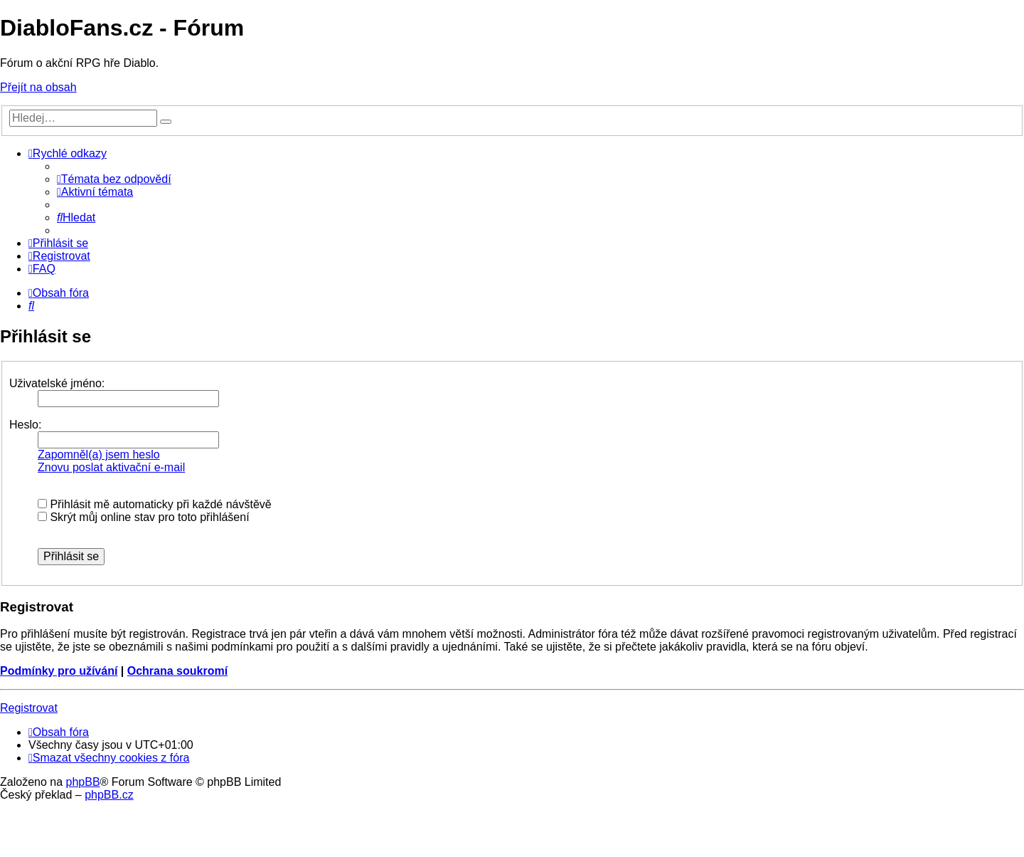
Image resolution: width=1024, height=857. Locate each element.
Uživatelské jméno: (57, 383)
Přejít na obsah (38, 87)
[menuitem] (114, 179)
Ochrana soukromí (177, 671)
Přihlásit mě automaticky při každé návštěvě (155, 504)
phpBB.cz (109, 795)
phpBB (83, 782)
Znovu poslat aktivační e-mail (111, 467)
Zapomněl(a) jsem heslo (99, 454)
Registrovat (29, 708)
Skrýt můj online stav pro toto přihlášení (144, 517)
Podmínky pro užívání (58, 671)
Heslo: (25, 425)
